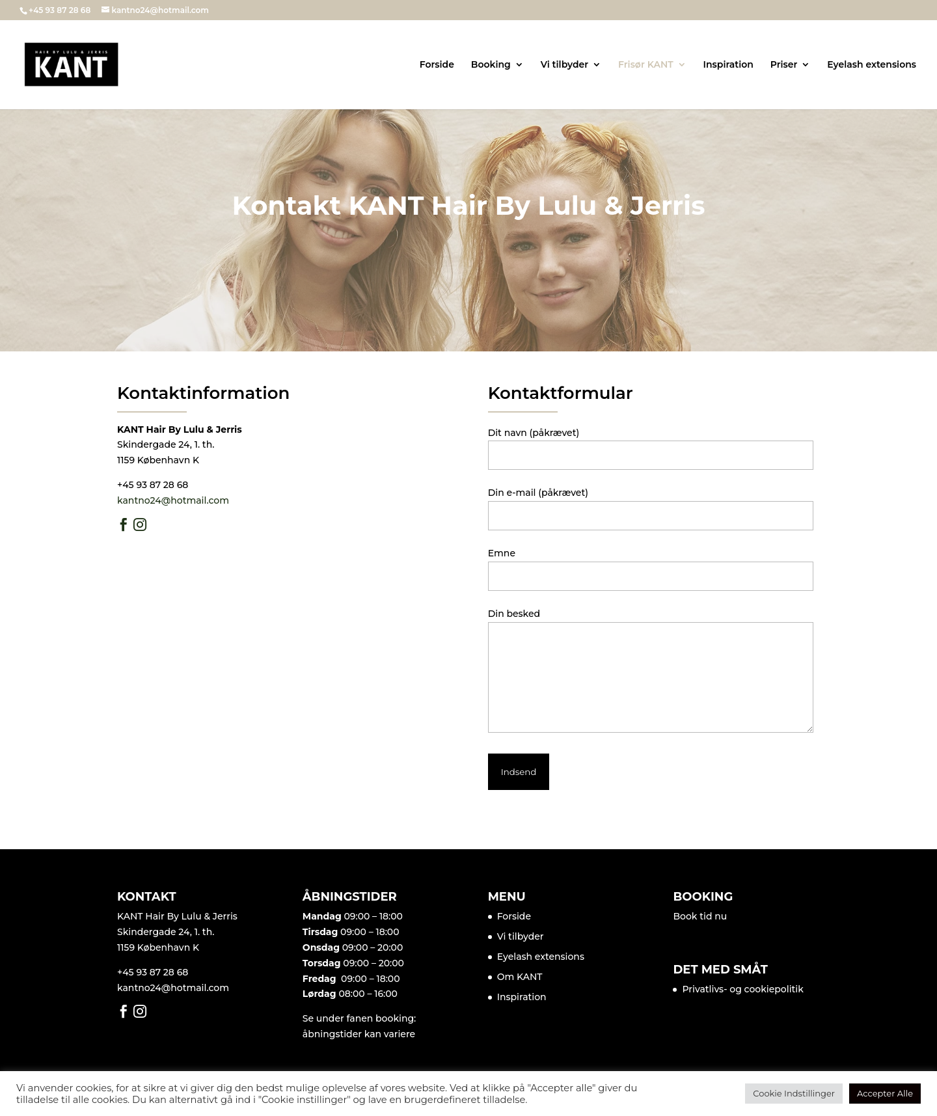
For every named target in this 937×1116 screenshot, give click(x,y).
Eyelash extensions (871, 65)
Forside (437, 65)
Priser (784, 65)
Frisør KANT (645, 65)
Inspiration (728, 65)
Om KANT (520, 977)
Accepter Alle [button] (885, 1093)
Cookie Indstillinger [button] (794, 1093)
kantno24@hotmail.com (173, 500)
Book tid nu (700, 916)
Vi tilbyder (565, 65)
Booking (491, 65)
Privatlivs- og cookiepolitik (742, 989)
